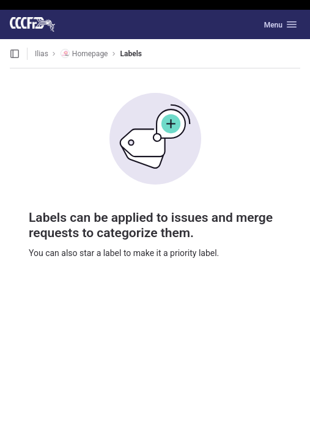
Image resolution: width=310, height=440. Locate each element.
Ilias (41, 54)
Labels (131, 54)
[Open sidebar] (14, 54)
